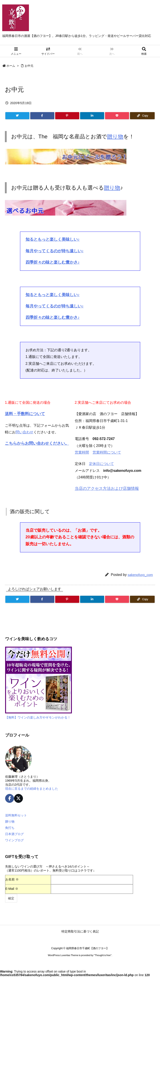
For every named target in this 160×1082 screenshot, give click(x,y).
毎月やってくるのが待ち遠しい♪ (55, 251)
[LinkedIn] (92, 115)
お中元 (29, 65)
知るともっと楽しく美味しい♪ (53, 239)
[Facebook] (42, 115)
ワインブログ (14, 840)
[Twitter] (17, 115)
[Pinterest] (67, 115)
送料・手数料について (25, 414)
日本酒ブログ (14, 834)
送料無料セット (16, 815)
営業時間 (82, 452)
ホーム (10, 65)
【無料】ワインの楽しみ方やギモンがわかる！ (38, 717)
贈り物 (115, 136)
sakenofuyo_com (140, 575)
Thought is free (103, 955)
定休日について (101, 464)
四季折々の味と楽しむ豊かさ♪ (53, 262)
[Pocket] (117, 115)
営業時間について (107, 452)
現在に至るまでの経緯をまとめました (31, 788)
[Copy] (142, 115)
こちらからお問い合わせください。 (37, 443)
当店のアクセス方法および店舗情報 (107, 488)
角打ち (9, 828)
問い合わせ (24, 432)
